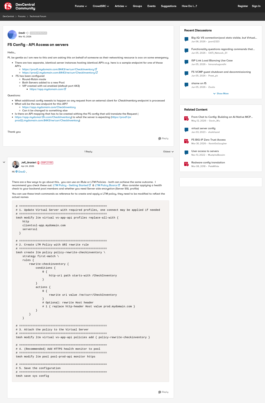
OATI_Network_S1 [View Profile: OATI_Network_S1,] (217, 53)
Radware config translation (208, 162)
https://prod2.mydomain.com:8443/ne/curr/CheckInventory (58, 72)
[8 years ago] (198, 166)
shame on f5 (198, 83)
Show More (221, 93)
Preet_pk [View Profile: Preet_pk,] (213, 75)
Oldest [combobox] (168, 151)
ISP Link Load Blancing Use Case (212, 60)
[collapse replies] (4, 162)
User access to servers (205, 151)
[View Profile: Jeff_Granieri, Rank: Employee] (15, 164)
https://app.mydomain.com (46, 89)
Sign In (256, 6)
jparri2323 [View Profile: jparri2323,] (213, 41)
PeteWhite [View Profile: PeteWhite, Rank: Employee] (213, 166)
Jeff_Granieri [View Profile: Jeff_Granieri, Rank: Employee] (28, 162)
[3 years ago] (198, 132)
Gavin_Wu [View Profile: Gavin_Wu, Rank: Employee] (214, 120)
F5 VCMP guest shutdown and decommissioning (221, 72)
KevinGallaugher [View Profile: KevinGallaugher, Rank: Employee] (218, 143)
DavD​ (21, 171)
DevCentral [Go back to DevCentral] (8, 16)
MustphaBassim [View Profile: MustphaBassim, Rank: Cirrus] (216, 155)
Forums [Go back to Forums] (22, 16)
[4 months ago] (198, 143)
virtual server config (203, 128)
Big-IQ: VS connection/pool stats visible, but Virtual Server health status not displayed (223, 37)
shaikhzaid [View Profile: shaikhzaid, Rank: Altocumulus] (214, 132)
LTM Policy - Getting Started (70, 185)
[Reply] (163, 138)
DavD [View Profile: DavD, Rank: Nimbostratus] (22, 33)
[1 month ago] (198, 41)
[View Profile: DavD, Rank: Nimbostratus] (12, 34)
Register (243, 6)
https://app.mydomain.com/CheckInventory (49, 107)
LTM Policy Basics (106, 185)
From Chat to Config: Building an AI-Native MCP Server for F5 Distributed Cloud (221, 117)
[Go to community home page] (19, 6)
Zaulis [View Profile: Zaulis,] (211, 87)
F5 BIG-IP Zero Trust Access (208, 139)
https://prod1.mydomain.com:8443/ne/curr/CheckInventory (58, 69)
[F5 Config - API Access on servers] (27, 166)
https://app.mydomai (28, 117)
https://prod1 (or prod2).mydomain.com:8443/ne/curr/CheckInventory (73, 118)
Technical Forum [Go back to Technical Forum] (38, 16)
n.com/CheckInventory (57, 117)
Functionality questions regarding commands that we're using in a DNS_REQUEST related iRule (222, 49)
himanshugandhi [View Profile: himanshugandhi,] (217, 64)
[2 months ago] (198, 120)
